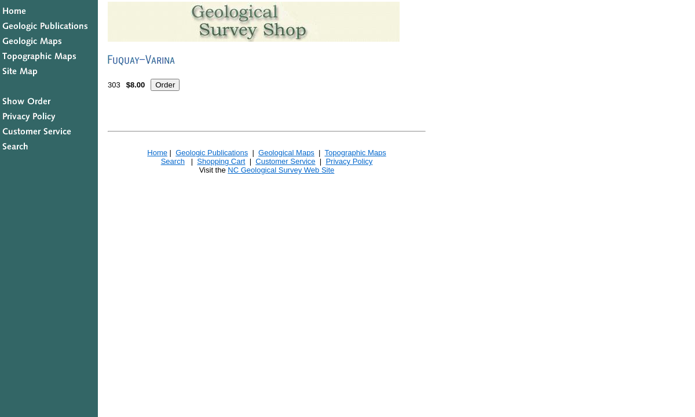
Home (157, 152)
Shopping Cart (221, 161)
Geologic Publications (211, 152)
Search (173, 161)
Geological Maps (286, 152)
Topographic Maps (355, 152)
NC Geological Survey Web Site (281, 170)
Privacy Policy (348, 161)
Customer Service (285, 161)
